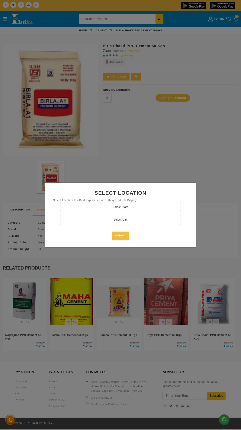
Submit (120, 235)
